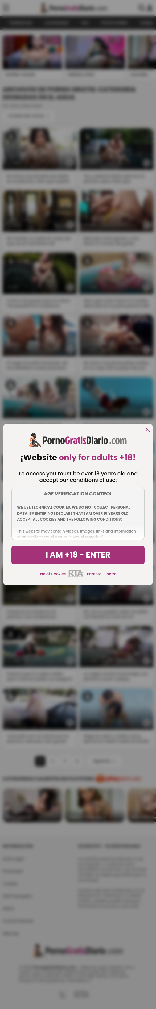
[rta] (76, 576)
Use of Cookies (52, 574)
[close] (148, 430)
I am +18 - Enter (78, 554)
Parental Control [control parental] (102, 574)
